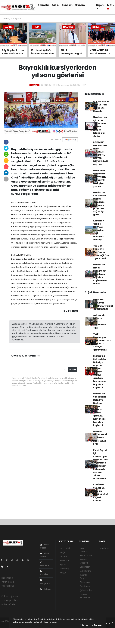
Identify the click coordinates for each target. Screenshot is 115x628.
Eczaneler (85, 566)
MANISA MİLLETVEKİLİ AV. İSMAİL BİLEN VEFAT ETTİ (100, 437)
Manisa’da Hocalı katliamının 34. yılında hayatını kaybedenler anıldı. (100, 274)
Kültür (63, 572)
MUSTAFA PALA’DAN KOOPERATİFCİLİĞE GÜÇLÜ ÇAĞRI (103, 304)
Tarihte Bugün (83, 576)
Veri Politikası (7, 585)
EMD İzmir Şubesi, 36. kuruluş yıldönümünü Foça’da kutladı (100, 492)
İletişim (45, 589)
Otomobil (43, 5)
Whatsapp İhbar (9, 600)
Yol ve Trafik (86, 555)
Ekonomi (80, 5)
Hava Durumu (84, 550)
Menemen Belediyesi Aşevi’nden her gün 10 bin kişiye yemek (99, 178)
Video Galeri (45, 555)
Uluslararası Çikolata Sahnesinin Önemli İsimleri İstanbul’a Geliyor (100, 127)
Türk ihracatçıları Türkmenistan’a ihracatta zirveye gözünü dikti (102, 341)
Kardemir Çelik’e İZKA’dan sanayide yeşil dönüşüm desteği (98, 230)
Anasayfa (7, 18)
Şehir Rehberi (86, 590)
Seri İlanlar (85, 586)
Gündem (67, 5)
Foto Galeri (44, 546)
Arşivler (44, 573)
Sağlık (55, 5)
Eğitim (18, 18)
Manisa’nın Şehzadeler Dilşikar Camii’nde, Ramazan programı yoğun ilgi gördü (99, 203)
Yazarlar (44, 564)
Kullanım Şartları (9, 596)
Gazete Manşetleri (85, 596)
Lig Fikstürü (85, 570)
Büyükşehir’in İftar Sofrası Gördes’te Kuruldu (101, 106)
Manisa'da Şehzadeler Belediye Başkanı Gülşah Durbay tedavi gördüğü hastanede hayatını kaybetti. (99, 371)
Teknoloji (64, 568)
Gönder (73, 369)
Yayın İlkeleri (7, 581)
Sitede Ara (105, 548)
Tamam (96, 625)
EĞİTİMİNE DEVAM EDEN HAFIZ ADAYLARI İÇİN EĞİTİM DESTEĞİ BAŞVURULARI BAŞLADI (100, 153)
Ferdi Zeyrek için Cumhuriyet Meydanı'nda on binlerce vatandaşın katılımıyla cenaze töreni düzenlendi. (100, 464)
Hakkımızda (7, 577)
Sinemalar (85, 582)
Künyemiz (45, 582)
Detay (84, 625)
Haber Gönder (8, 604)
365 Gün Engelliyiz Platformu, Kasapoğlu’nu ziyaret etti (101, 252)
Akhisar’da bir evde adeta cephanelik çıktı (99, 321)
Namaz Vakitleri (84, 561)
